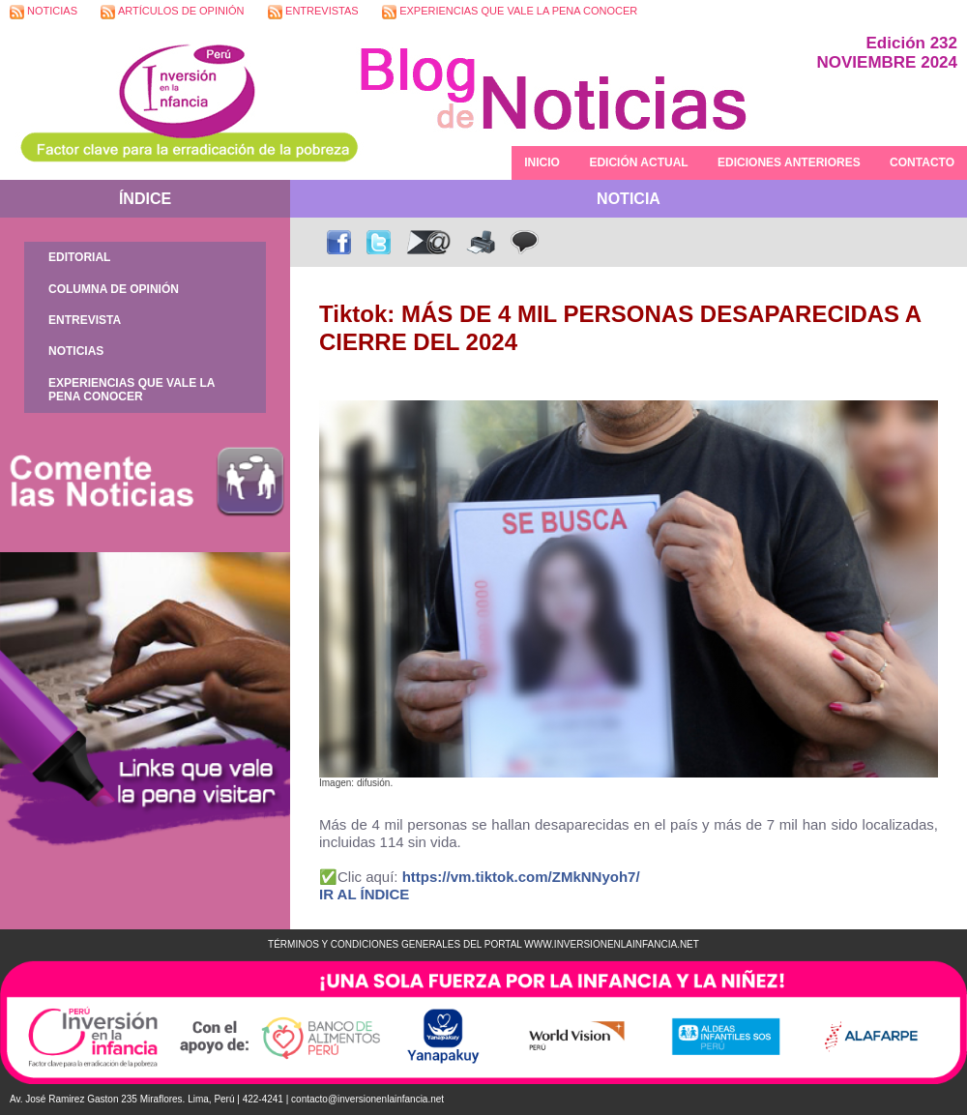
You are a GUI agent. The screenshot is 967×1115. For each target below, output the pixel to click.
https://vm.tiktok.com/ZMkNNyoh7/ (521, 876)
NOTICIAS (43, 12)
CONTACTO (922, 162)
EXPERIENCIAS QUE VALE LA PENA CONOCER (509, 12)
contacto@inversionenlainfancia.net (367, 1099)
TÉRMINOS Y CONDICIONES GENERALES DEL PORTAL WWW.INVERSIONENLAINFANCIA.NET (483, 944)
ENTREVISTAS (313, 12)
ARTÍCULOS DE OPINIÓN (172, 12)
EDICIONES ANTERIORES (789, 162)
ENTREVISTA (84, 320)
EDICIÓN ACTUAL (638, 162)
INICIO (542, 162)
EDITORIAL (79, 257)
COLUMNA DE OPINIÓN (113, 289)
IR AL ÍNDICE (364, 894)
